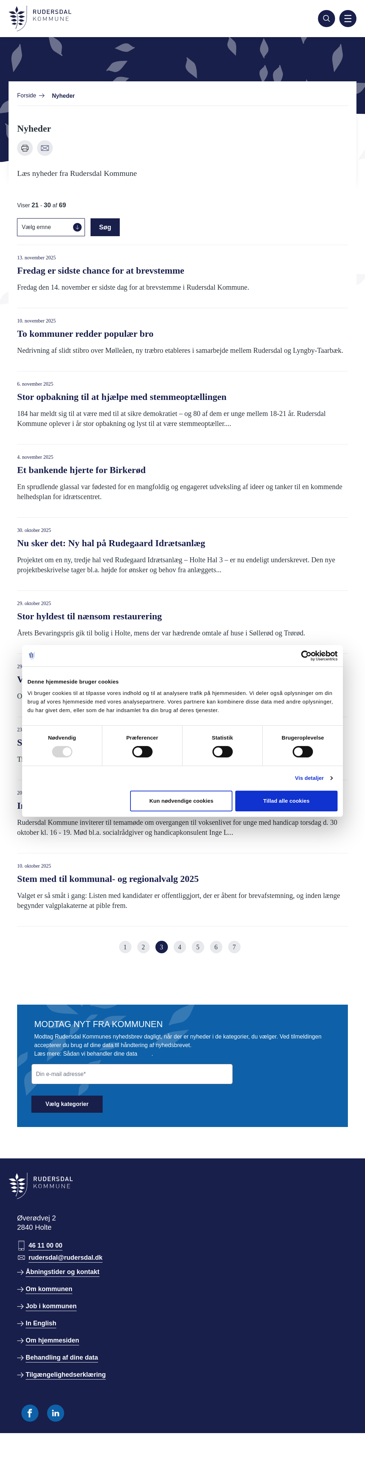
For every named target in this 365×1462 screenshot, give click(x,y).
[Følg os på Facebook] (29, 1413)
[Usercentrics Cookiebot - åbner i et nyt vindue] (306, 655)
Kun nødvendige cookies (181, 801)
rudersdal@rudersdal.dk (66, 1257)
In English (41, 1323)
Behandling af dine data (62, 1357)
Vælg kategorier (67, 1104)
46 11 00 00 (45, 1245)
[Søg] (326, 18)
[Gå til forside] (40, 18)
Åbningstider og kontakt (62, 1271)
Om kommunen (49, 1289)
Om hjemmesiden (52, 1340)
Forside (26, 95)
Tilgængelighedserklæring (66, 1374)
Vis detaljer (309, 778)
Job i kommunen (51, 1306)
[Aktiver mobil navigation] (347, 18)
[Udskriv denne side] (25, 148)
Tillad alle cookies (286, 801)
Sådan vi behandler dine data (100, 1054)
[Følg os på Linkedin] (55, 1413)
